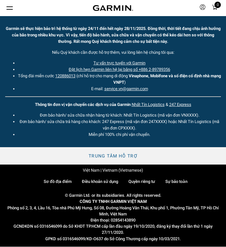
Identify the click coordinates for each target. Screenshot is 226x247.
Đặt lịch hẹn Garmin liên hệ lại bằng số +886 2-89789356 (119, 69)
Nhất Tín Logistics (148, 104)
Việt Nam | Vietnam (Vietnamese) (113, 170)
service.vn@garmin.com (126, 88)
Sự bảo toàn (176, 181)
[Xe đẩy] (215, 8)
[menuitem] (202, 8)
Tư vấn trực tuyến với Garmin (119, 63)
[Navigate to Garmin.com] (113, 8)
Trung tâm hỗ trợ (113, 155)
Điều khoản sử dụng (100, 181)
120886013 (65, 75)
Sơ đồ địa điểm (58, 181)
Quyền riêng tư (141, 181)
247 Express (180, 104)
